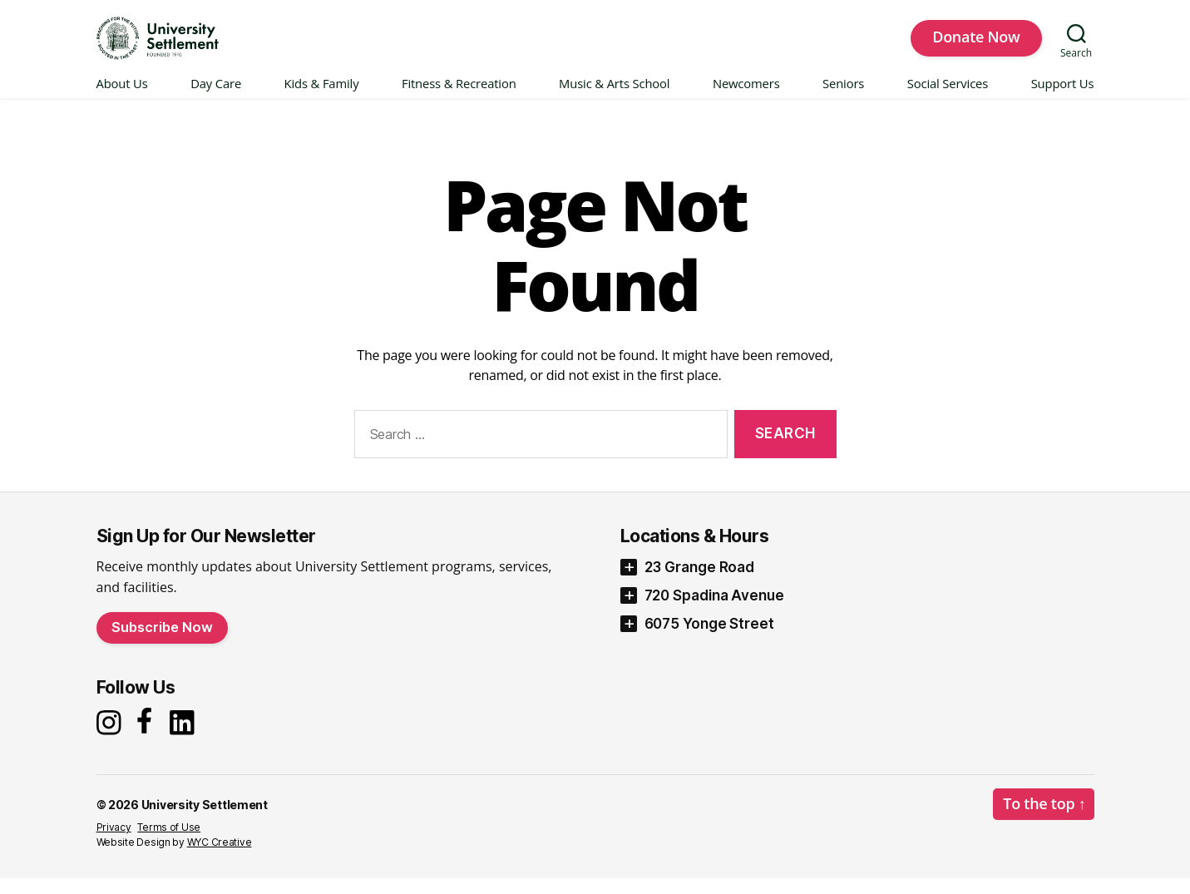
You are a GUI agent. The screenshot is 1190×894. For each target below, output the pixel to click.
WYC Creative (219, 858)
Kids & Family (321, 98)
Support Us (1062, 98)
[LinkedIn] (186, 738)
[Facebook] (147, 737)
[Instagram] (111, 738)
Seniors (843, 98)
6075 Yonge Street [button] (709, 638)
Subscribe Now (162, 642)
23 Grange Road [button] (699, 582)
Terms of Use (168, 843)
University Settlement (204, 820)
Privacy (113, 843)
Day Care (215, 98)
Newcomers (746, 98)
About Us (122, 98)
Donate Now (976, 44)
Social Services (947, 98)
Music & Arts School (614, 98)
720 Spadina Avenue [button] (714, 610)
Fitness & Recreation (459, 98)
